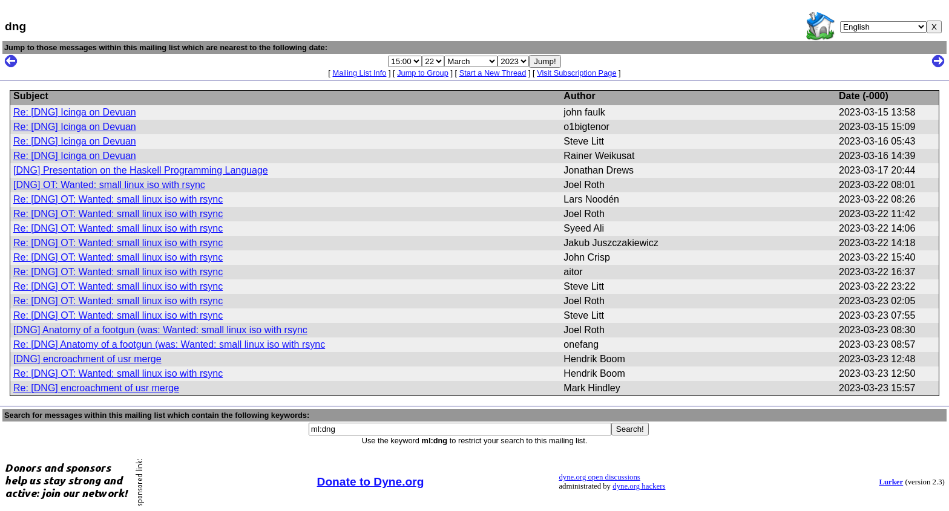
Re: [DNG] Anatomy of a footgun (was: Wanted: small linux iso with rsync (169, 344)
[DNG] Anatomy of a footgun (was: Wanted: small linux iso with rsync (160, 330)
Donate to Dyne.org (370, 481)
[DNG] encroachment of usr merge (87, 359)
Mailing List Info (359, 72)
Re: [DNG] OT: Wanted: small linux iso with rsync (118, 199)
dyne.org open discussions (599, 477)
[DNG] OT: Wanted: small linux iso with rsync (109, 185)
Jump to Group (422, 72)
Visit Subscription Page (576, 72)
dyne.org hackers (638, 486)
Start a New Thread (493, 72)
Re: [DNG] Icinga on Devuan (74, 112)
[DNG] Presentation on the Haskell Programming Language (140, 170)
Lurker (891, 482)
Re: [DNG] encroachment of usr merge (96, 388)
